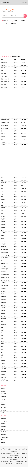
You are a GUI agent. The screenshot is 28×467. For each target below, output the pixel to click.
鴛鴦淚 (2, 330)
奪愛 (2, 327)
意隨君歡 (3, 310)
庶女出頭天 (3, 394)
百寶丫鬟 (3, 399)
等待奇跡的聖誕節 (5, 274)
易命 (2, 191)
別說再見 (3, 227)
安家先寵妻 (3, 434)
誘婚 (2, 196)
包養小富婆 (3, 429)
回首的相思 (3, 316)
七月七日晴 (3, 266)
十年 (2, 202)
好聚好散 (3, 238)
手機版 (3, 2)
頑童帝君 (3, 402)
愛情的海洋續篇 (4, 285)
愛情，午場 (3, 73)
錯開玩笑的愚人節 (5, 269)
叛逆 (2, 260)
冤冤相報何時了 (4, 252)
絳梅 (2, 321)
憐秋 (2, 352)
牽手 (2, 213)
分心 (2, 332)
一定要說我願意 (4, 437)
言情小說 (23, 20)
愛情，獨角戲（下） (5, 81)
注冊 (26, 2)
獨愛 (2, 70)
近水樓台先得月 (4, 257)
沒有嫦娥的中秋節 (5, 277)
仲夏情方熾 (3, 299)
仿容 (2, 185)
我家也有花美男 (4, 440)
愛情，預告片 (4, 84)
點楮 (2, 188)
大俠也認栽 (3, 244)
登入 (23, 2)
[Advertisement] (14, 41)
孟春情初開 (3, 302)
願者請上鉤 (3, 182)
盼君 (2, 210)
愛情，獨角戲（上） (5, 79)
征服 (2, 205)
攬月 (2, 346)
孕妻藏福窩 (3, 418)
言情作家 (4, 20)
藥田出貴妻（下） (5, 407)
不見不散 (3, 241)
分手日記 (3, 291)
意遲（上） (3, 65)
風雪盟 (2, 344)
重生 (2, 180)
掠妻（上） (3, 133)
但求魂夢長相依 (4, 380)
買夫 (2, 139)
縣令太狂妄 (3, 271)
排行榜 (5, 23)
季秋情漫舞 (3, 296)
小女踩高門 (3, 396)
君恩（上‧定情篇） (5, 125)
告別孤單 (3, 144)
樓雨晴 (15, 62)
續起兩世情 (3, 377)
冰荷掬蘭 (3, 404)
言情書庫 (13, 23)
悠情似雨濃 (3, 369)
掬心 (2, 357)
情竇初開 (3, 207)
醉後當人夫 (3, 431)
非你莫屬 (3, 232)
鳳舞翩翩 (3, 313)
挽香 (2, 355)
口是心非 (3, 221)
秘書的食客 (3, 426)
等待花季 (3, 216)
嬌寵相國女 (3, 412)
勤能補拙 (3, 219)
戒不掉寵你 (3, 410)
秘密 (2, 177)
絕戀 (2, 338)
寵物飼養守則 (4, 62)
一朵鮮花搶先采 (4, 249)
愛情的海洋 (3, 288)
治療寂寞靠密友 (4, 421)
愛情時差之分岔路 (5, 122)
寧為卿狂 (3, 294)
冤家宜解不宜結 (4, 263)
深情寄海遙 (3, 371)
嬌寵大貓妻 (3, 391)
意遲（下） (3, 68)
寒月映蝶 (3, 366)
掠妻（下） (3, 136)
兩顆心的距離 (4, 76)
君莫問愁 (3, 305)
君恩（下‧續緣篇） (5, 128)
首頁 (8, 2)
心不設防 (3, 230)
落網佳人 (3, 374)
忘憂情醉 (3, 363)
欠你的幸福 (3, 246)
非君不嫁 (3, 307)
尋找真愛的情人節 (5, 280)
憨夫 (2, 131)
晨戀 (2, 335)
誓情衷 (2, 341)
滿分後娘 (3, 388)
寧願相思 (3, 142)
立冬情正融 (3, 282)
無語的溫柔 (3, 324)
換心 (2, 194)
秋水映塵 (3, 360)
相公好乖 (3, 423)
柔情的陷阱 (3, 319)
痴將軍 (2, 235)
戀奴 (2, 349)
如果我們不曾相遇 (5, 255)
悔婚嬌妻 (3, 442)
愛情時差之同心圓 (5, 119)
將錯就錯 (3, 224)
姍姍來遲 (3, 199)
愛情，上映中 (4, 87)
